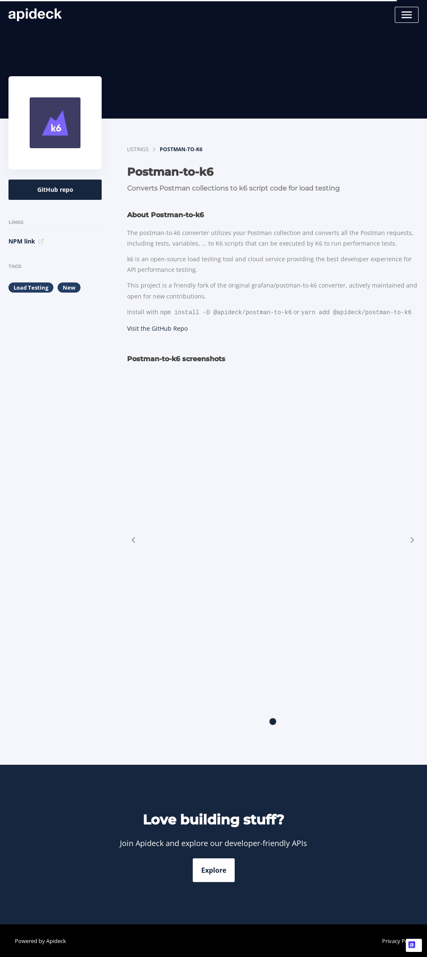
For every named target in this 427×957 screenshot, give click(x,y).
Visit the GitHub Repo (157, 328)
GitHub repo (55, 189)
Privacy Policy (399, 940)
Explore (213, 869)
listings (138, 149)
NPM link (26, 241)
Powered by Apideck (40, 940)
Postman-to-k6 (181, 149)
